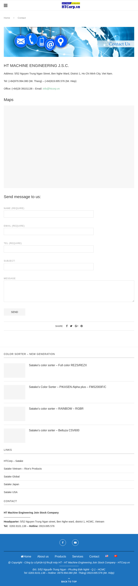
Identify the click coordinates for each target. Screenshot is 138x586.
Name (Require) (49, 211)
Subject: (49, 264)
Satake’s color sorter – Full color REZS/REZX (58, 365)
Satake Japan (11, 484)
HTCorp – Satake (13, 461)
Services (77, 556)
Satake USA (10, 492)
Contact (94, 556)
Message (69, 280)
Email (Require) (49, 229)
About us (43, 556)
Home (7, 18)
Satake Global (12, 476)
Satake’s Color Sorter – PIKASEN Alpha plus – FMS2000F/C (67, 386)
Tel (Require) (49, 246)
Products (60, 556)
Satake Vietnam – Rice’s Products (23, 468)
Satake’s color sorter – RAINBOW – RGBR (56, 408)
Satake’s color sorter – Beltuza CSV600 (54, 430)
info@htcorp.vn (51, 88)
